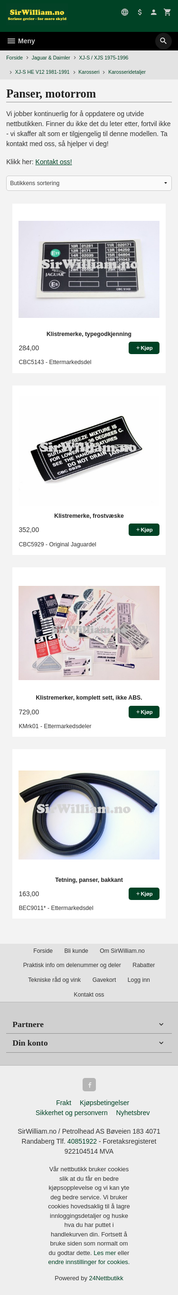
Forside (14, 57)
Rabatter (143, 965)
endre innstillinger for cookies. (89, 1261)
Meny (20, 41)
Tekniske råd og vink (54, 980)
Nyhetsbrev (133, 1113)
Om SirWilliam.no (122, 951)
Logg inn (139, 980)
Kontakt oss (89, 994)
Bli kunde (76, 951)
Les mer (106, 1252)
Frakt (63, 1103)
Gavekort (104, 980)
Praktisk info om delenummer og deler (72, 965)
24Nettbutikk (106, 1278)
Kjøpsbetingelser (104, 1103)
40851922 (82, 1141)
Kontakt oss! (54, 162)
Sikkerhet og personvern (72, 1113)
